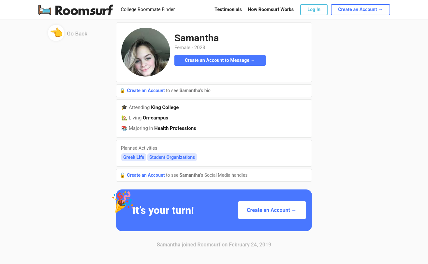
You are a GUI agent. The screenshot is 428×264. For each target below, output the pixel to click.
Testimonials (228, 9)
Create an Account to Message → (220, 60)
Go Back (67, 35)
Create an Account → (360, 9)
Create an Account (146, 90)
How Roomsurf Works (271, 9)
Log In (313, 9)
